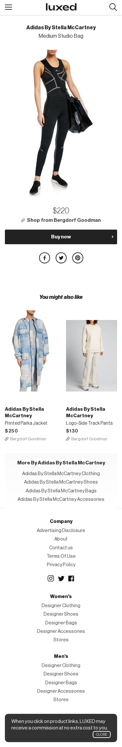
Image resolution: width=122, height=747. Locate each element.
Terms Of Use (61, 556)
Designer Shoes (61, 614)
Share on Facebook (44, 257)
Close (101, 734)
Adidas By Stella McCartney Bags (61, 490)
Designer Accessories (61, 631)
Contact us (61, 547)
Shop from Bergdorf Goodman (64, 220)
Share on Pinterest (77, 257)
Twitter (61, 578)
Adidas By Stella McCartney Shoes (61, 482)
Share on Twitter (61, 257)
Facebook (71, 578)
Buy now (61, 236)
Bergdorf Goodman (28, 439)
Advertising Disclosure (61, 530)
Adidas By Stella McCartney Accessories (61, 499)
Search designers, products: (113, 7)
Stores (61, 639)
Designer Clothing (61, 605)
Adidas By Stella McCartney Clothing (61, 473)
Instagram (50, 578)
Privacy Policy (61, 564)
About (61, 539)
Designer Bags (61, 622)
